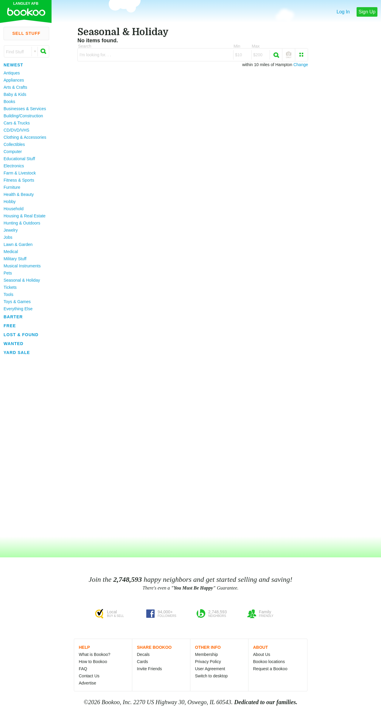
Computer (13, 151)
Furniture (12, 187)
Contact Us (89, 675)
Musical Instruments (22, 265)
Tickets (10, 287)
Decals (143, 654)
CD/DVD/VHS (16, 130)
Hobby (9, 201)
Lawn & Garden (18, 244)
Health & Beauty (19, 194)
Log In (343, 11)
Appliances (14, 80)
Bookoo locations (269, 661)
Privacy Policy (208, 661)
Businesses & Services (25, 108)
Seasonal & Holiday (22, 280)
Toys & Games (17, 301)
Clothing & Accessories (25, 137)
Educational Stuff (19, 158)
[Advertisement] (24, 446)
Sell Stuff (26, 33)
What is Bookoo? (95, 654)
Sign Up (367, 11)
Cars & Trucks (17, 123)
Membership (206, 654)
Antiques (12, 73)
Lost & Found (21, 334)
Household (14, 208)
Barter (13, 316)
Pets (8, 273)
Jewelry (11, 230)
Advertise (87, 683)
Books (9, 101)
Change (300, 64)
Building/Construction (23, 115)
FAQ (83, 668)
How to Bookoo (93, 661)
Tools (8, 294)
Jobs (8, 237)
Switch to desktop (211, 675)
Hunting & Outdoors (22, 223)
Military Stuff (15, 258)
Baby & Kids (15, 94)
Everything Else (18, 308)
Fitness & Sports (19, 180)
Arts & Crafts (15, 87)
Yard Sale (17, 352)
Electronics (14, 165)
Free (10, 325)
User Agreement (210, 668)
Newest (13, 65)
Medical (11, 251)
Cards (142, 661)
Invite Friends (149, 668)
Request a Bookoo (270, 668)
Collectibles (14, 144)
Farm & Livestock (20, 173)
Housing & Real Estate (25, 215)
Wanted (14, 343)
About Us (261, 654)
